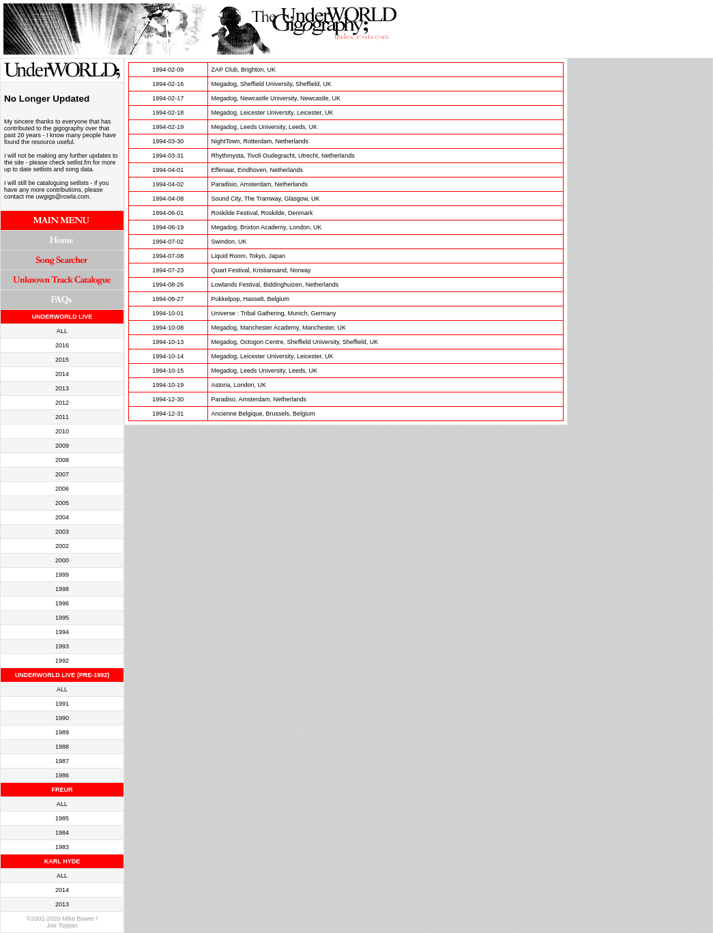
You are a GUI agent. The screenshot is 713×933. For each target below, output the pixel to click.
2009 (62, 445)
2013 (62, 388)
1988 (62, 746)
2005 (62, 503)
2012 (62, 402)
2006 (62, 488)
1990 (62, 718)
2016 (62, 345)
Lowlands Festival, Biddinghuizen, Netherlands (275, 284)
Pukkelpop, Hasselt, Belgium (251, 299)
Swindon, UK (229, 241)
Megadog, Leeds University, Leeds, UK (264, 127)
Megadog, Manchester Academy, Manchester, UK (279, 327)
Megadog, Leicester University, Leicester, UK (273, 112)
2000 (62, 560)
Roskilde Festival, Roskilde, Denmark (262, 213)
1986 (62, 775)
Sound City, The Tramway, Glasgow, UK (266, 198)
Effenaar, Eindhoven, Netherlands (257, 170)
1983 (62, 847)
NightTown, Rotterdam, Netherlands (260, 141)
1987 (62, 761)
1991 (62, 703)
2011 (62, 417)
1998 (62, 589)
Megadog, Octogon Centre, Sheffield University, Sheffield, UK (295, 342)
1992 (62, 660)
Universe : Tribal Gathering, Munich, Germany (274, 313)
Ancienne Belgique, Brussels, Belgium (263, 413)
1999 (62, 574)
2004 (62, 517)
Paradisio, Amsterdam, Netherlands (260, 184)
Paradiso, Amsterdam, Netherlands (259, 399)
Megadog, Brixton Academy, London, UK (267, 227)
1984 (62, 832)
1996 (62, 603)
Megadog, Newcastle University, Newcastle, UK (276, 98)
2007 (62, 474)
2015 (62, 359)
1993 (62, 646)
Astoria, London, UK (239, 385)
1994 (62, 632)
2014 (62, 374)
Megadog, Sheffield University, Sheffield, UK (272, 84)
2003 (62, 531)
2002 (62, 546)
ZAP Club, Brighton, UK (244, 69)
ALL (62, 331)
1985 (62, 818)
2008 (62, 460)
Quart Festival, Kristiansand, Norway (261, 270)
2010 (62, 431)
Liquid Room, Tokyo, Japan (248, 256)
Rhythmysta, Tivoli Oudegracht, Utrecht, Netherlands (283, 155)
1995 (62, 617)
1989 (62, 732)
